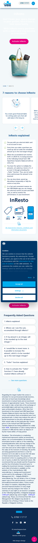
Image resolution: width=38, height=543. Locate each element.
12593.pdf (5, 495)
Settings (19, 291)
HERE (7, 427)
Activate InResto (19, 41)
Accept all (19, 284)
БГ (33, 3)
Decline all (19, 297)
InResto (11, 86)
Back (16, 128)
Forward (22, 128)
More (30, 277)
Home (4, 86)
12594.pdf (31, 495)
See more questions (19, 380)
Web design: (19, 540)
